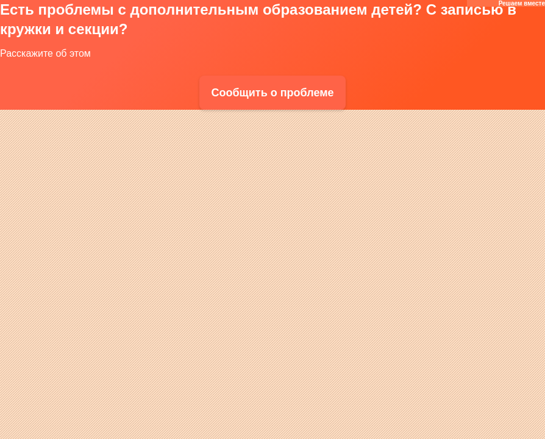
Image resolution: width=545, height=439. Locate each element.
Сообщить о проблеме (272, 93)
